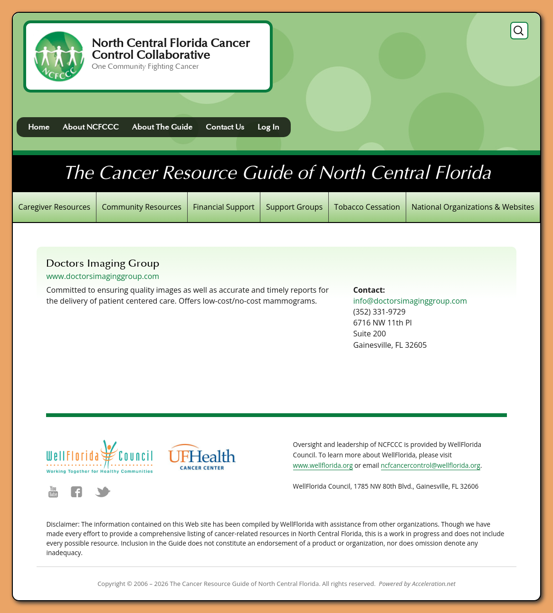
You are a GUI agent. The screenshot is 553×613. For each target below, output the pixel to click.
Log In (268, 127)
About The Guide (162, 127)
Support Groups (294, 207)
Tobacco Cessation (367, 207)
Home (38, 127)
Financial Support (224, 207)
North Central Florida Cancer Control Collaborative (171, 49)
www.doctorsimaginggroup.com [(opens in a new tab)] (102, 276)
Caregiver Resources (55, 207)
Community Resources (141, 207)
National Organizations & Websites (472, 207)
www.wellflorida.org (323, 465)
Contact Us (225, 127)
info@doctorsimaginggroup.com (410, 301)
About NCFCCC (91, 127)
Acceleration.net (434, 583)
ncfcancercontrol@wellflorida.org (431, 465)
